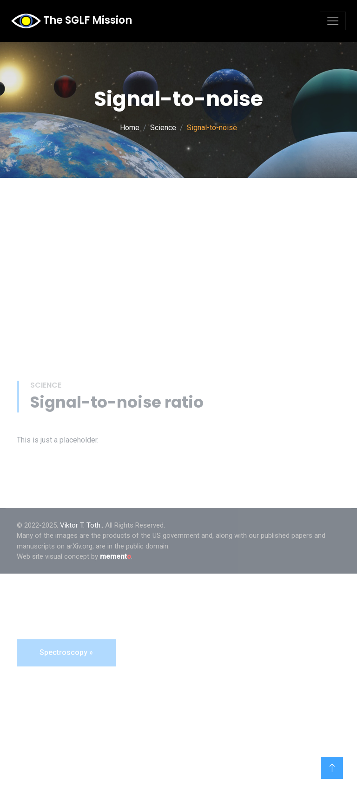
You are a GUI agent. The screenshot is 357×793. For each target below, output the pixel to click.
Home (129, 127)
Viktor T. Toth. (81, 525)
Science (163, 127)
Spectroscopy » (66, 717)
